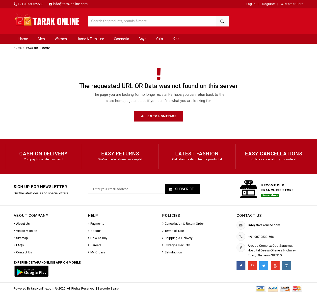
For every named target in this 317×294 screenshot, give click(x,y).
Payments (97, 223)
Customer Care (292, 4)
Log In (251, 4)
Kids (176, 39)
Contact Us (24, 252)
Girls (159, 39)
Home (23, 39)
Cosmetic (121, 39)
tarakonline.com (43, 288)
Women (61, 39)
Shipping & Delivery (178, 238)
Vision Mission (26, 231)
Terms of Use (174, 231)
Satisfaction (173, 252)
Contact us (249, 215)
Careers (95, 245)
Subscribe (184, 189)
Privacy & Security (177, 245)
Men (41, 39)
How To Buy (98, 238)
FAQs (20, 245)
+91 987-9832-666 (30, 4)
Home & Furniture (90, 39)
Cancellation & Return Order (184, 223)
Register (268, 4)
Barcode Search (109, 288)
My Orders (97, 252)
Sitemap (22, 238)
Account (96, 231)
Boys (142, 39)
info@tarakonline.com (70, 4)
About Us (23, 223)
